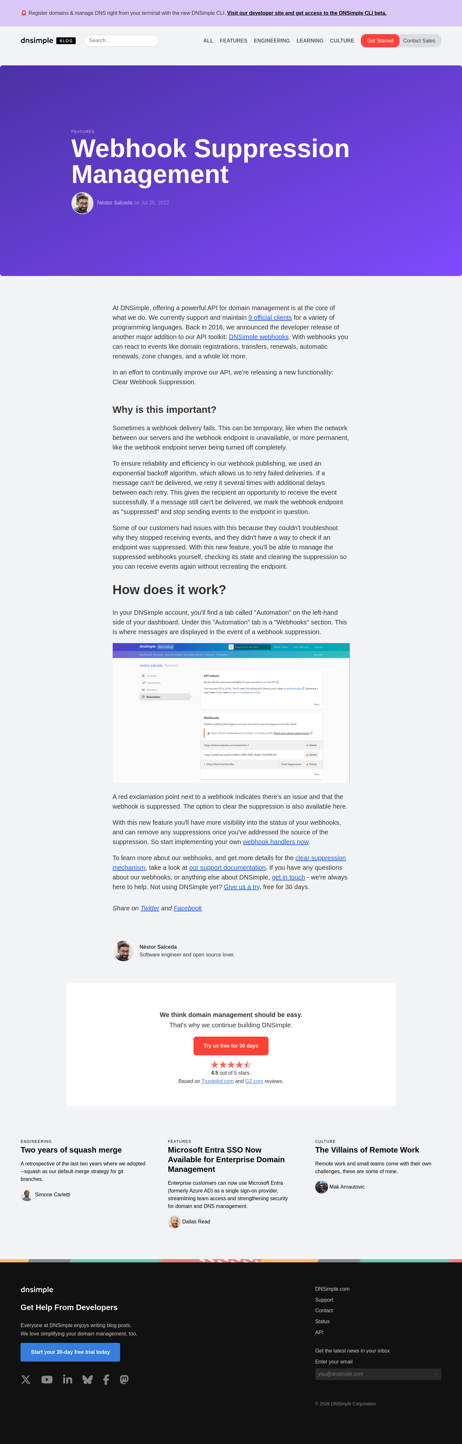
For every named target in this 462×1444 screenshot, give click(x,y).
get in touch (288, 877)
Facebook (188, 908)
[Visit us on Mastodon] (124, 1380)
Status (322, 1321)
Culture (342, 40)
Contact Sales (419, 40)
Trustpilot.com (218, 1081)
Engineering (272, 40)
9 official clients (270, 317)
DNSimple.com (332, 1289)
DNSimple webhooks (259, 336)
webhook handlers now (275, 841)
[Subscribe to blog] (435, 1374)
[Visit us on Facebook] (106, 1380)
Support (324, 1300)
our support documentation (227, 867)
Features (233, 40)
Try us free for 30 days (231, 1046)
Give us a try (241, 886)
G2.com (254, 1081)
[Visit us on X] (26, 1380)
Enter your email (334, 1361)
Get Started (380, 40)
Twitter (149, 908)
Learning (310, 40)
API (319, 1332)
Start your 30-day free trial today (70, 1352)
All (208, 40)
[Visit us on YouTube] (47, 1380)
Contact (324, 1310)
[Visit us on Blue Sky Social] (87, 1380)
